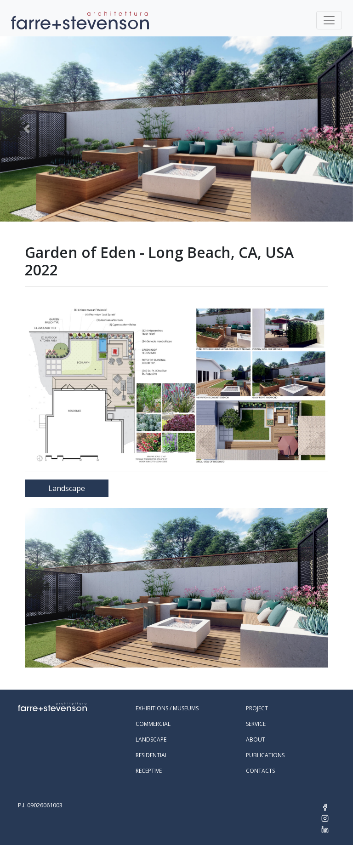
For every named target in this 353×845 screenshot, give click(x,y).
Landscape (66, 488)
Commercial (153, 724)
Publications (265, 755)
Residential (152, 755)
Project (257, 708)
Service (256, 724)
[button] (26, 129)
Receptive (149, 771)
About (255, 739)
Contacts (260, 771)
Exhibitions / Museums (167, 708)
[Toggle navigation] (329, 20)
